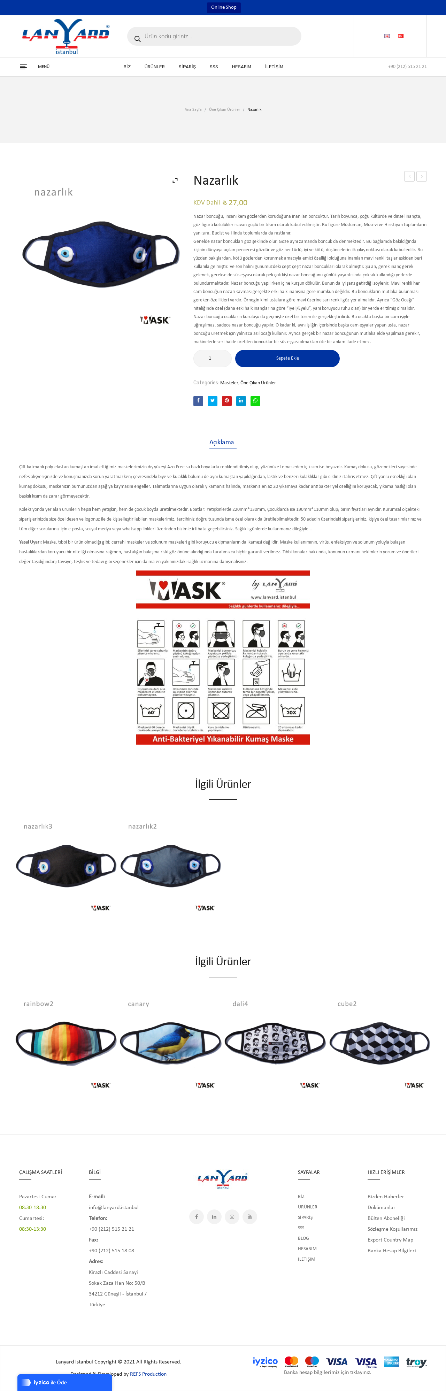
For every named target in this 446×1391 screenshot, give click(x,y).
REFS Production (148, 1374)
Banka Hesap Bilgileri (392, 1251)
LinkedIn (214, 1216)
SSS (301, 1228)
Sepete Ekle (287, 358)
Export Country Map (390, 1240)
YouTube (250, 1216)
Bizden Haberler (386, 1197)
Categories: (206, 383)
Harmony (409, 176)
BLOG (303, 1238)
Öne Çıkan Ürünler (224, 110)
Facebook (196, 1216)
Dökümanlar (381, 1208)
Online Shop (224, 7)
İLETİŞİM (306, 1259)
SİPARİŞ (305, 1217)
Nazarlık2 (421, 176)
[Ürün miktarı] (212, 358)
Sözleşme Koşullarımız (392, 1229)
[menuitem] (127, 66)
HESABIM (307, 1249)
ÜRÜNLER (307, 1207)
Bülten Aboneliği (386, 1218)
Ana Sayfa (193, 110)
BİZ (301, 1196)
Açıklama (223, 442)
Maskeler (229, 383)
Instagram (232, 1216)
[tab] (223, 442)
